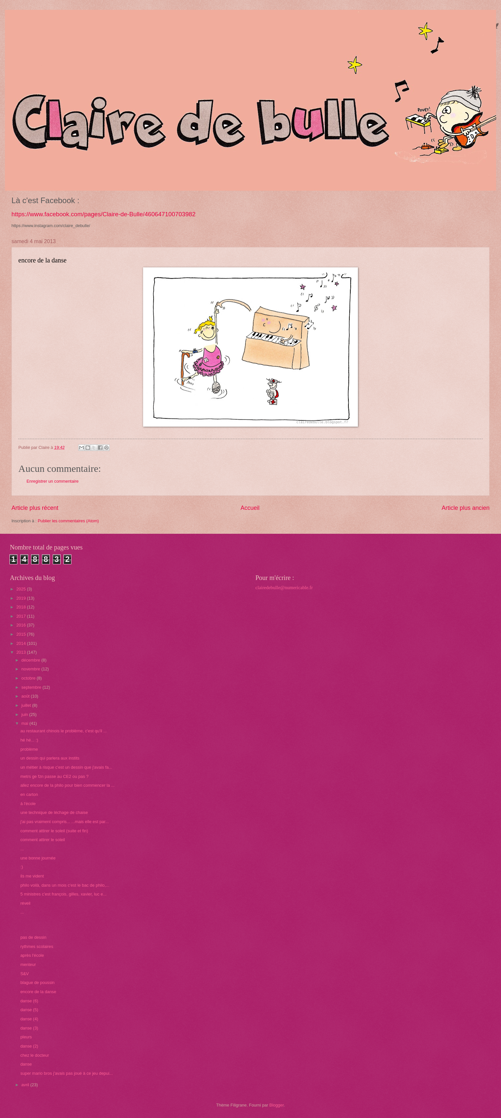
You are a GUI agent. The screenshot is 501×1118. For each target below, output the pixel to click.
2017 (21, 616)
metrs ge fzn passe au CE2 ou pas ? (54, 776)
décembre (31, 660)
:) (21, 866)
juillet (26, 705)
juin (25, 714)
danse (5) (29, 1009)
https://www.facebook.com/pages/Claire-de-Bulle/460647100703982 (103, 214)
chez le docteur (34, 1055)
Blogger (276, 1105)
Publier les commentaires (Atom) (68, 520)
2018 (21, 607)
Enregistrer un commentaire (53, 481)
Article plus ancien (466, 508)
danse (26, 1064)
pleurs (26, 1036)
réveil (25, 903)
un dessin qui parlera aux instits (49, 758)
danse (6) (29, 1000)
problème (29, 749)
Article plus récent (34, 508)
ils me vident (32, 876)
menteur (28, 964)
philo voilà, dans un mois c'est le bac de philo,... (64, 885)
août (26, 696)
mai (25, 723)
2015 (21, 634)
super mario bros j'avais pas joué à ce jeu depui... (66, 1073)
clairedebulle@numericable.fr (284, 587)
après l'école (32, 955)
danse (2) (29, 1046)
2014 (21, 643)
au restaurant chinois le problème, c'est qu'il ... (63, 730)
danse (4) (29, 1018)
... (22, 848)
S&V (24, 973)
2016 (21, 625)
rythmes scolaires (36, 946)
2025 (21, 589)
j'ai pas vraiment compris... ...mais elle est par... (64, 821)
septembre (31, 687)
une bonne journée (37, 858)
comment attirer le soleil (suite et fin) (54, 830)
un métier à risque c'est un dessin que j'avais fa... (66, 767)
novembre (31, 668)
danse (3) (29, 1028)
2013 (21, 652)
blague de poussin (37, 982)
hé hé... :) (29, 740)
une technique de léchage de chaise (54, 812)
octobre (29, 678)
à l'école (28, 803)
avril (25, 1084)
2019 (21, 598)
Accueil (249, 508)
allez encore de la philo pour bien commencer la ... (67, 785)
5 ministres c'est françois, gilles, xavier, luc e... (63, 894)
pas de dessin (33, 937)
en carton (29, 794)
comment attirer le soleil (42, 839)
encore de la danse (38, 991)
